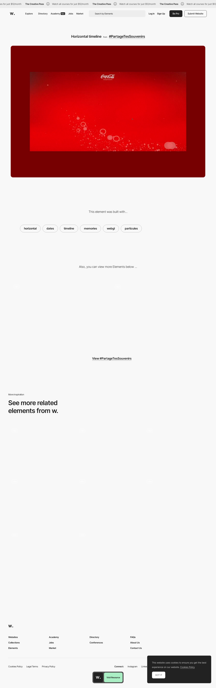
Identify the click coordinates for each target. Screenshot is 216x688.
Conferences (96, 642)
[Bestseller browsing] (175, 499)
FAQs (133, 637)
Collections (14, 642)
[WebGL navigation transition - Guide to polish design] (108, 448)
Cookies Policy (15, 666)
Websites (13, 637)
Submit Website (195, 13)
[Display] (159, 313)
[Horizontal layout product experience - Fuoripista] (40, 448)
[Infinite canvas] (108, 552)
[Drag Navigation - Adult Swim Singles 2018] (40, 552)
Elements (13, 648)
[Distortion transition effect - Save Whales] (175, 448)
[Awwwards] (12, 13)
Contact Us (136, 648)
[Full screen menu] (108, 500)
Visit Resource (113, 677)
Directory (43, 13)
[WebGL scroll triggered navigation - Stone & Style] (40, 499)
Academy (58, 13)
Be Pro (176, 13)
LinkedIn (145, 666)
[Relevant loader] (57, 313)
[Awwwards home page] (98, 677)
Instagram (132, 666)
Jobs (70, 13)
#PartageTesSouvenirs (127, 36)
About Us (135, 642)
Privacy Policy (48, 666)
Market (79, 13)
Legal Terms (32, 666)
